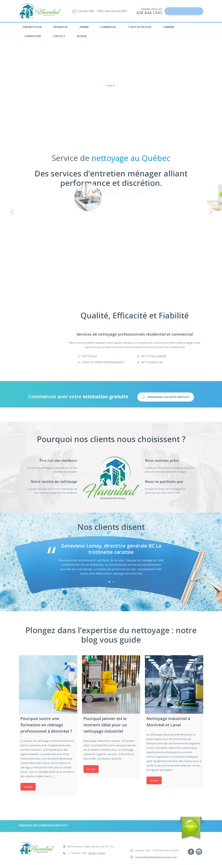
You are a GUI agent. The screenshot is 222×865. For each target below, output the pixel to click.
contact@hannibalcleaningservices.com (156, 857)
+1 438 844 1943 (77, 853)
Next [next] (210, 556)
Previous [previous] (11, 556)
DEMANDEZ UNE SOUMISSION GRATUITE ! (43, 825)
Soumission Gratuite (180, 11)
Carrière (168, 27)
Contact (59, 36)
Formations (33, 36)
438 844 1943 (142, 12)
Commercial (108, 27)
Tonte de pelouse (139, 27)
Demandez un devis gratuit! (165, 397)
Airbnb (84, 27)
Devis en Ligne (111, 116)
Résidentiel (60, 27)
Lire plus (28, 786)
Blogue (82, 36)
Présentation (32, 27)
